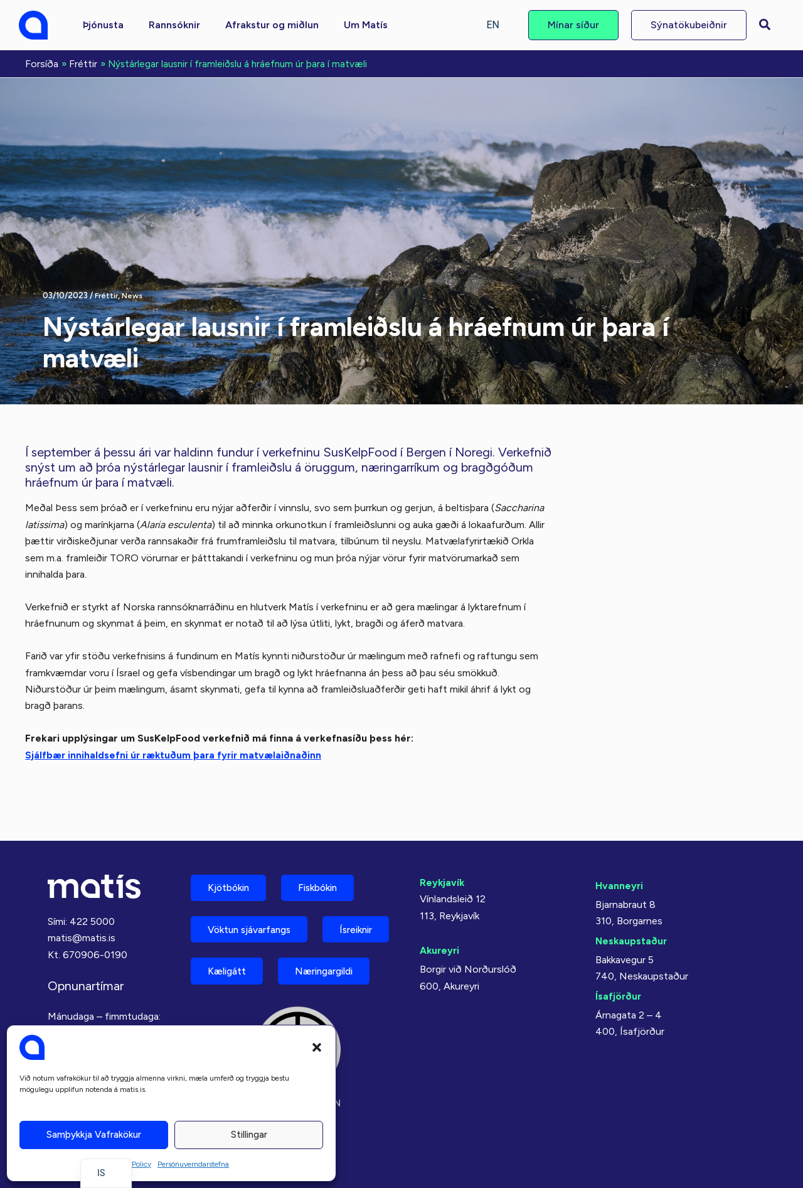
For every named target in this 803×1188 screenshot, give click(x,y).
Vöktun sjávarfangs (255, 894)
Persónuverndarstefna (193, 1164)
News (135, 294)
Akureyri (440, 913)
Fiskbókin (328, 850)
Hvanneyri (619, 847)
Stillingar (249, 1134)
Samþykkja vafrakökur (93, 1134)
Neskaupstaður (632, 903)
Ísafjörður (618, 958)
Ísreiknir (228, 938)
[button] (317, 1047)
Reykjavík (442, 844)
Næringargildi (242, 982)
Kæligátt (319, 938)
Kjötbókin (232, 850)
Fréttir (107, 294)
